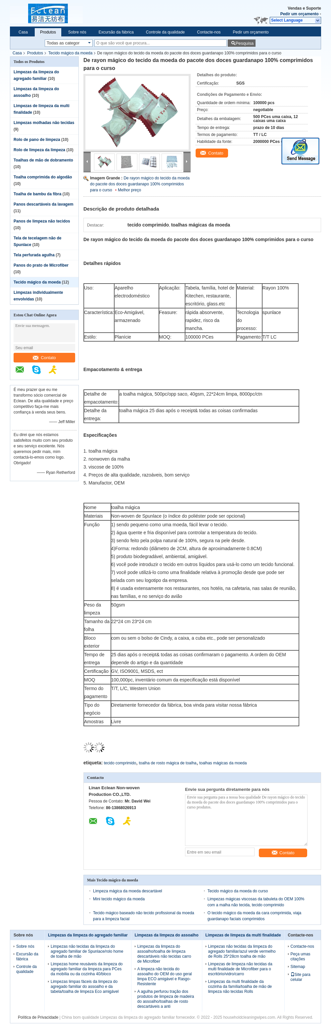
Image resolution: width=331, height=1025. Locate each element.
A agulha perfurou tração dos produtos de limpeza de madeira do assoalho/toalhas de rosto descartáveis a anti (165, 999)
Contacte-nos (208, 32)
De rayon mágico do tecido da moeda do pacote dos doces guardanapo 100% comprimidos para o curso (140, 184)
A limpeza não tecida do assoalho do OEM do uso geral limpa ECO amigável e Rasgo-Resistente (164, 976)
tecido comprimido (120, 763)
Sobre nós (77, 32)
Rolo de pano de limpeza (37, 139)
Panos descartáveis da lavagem (43, 204)
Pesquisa (244, 43)
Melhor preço (129, 190)
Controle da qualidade (165, 32)
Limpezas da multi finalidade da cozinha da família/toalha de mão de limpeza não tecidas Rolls (240, 986)
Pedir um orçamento (299, 14)
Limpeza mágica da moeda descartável (127, 891)
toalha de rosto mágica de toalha (167, 763)
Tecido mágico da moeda (70, 53)
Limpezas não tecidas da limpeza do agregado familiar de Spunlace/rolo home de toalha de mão (87, 951)
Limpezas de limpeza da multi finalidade (243, 935)
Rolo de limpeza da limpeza (39, 150)
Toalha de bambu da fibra (37, 194)
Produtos (48, 32)
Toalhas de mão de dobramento (43, 160)
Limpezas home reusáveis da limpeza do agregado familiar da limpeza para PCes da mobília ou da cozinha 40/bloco (86, 969)
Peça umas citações (300, 956)
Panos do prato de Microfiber (41, 265)
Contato (44, 357)
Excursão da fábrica (116, 32)
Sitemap (298, 966)
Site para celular (300, 977)
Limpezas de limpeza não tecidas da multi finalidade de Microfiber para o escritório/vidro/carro (240, 969)
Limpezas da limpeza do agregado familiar (88, 935)
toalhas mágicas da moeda (223, 763)
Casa (23, 32)
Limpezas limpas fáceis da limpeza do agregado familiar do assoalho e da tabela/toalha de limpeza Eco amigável (84, 986)
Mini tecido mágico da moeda (119, 899)
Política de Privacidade (38, 1017)
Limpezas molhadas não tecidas (44, 122)
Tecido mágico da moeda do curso (238, 891)
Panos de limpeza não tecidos (42, 221)
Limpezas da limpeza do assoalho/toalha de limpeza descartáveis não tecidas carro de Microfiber (164, 954)
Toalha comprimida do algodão (43, 177)
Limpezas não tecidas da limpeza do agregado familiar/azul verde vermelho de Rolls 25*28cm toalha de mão (242, 951)
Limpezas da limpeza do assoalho (167, 935)
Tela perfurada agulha (34, 255)
